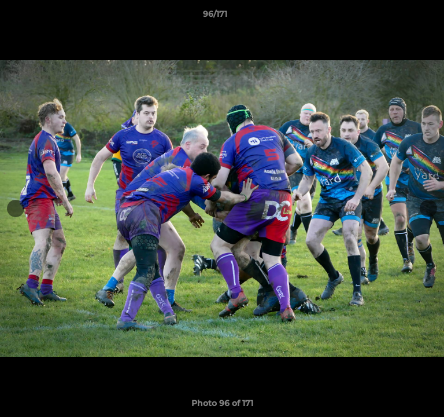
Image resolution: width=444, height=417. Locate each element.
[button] (402, 17)
